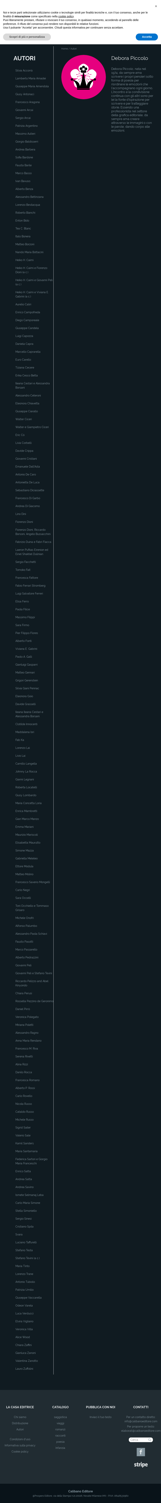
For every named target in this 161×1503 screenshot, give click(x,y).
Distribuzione (20, 1423)
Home (64, 48)
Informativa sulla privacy (20, 1445)
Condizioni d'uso (20, 1439)
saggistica (60, 1417)
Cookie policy (20, 1451)
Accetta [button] (147, 1495)
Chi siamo (20, 1417)
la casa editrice (20, 1407)
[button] (156, 1465)
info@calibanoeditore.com (141, 1421)
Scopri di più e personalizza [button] (27, 1495)
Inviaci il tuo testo (100, 1417)
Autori (20, 1429)
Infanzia (60, 1447)
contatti (140, 1407)
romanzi (60, 1429)
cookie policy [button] (65, 1475)
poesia (60, 1441)
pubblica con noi (100, 1407)
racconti (60, 1435)
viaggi (60, 1423)
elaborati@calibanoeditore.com (141, 1430)
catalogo (60, 1407)
